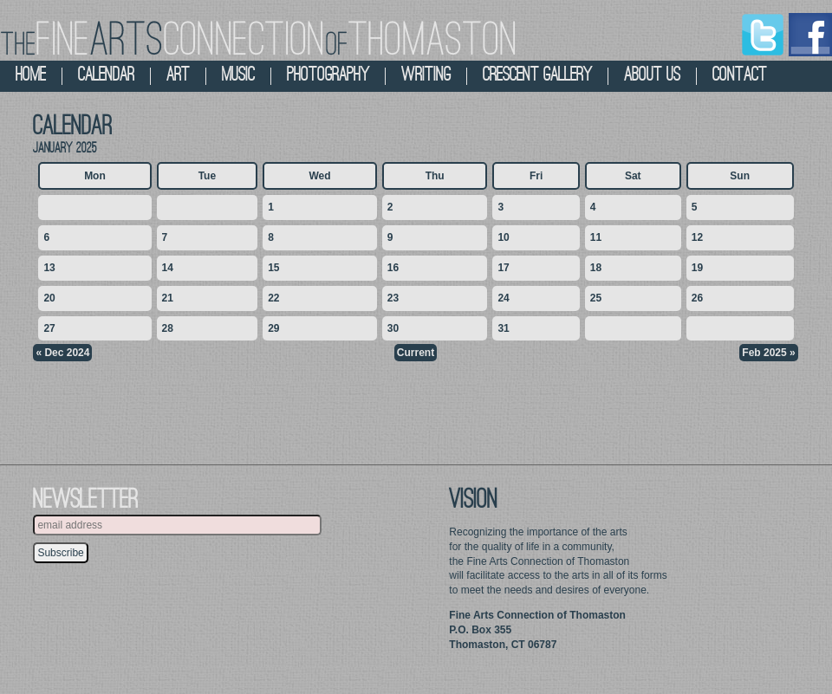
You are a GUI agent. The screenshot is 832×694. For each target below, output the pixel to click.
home (31, 76)
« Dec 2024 (62, 353)
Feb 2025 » (768, 353)
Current (415, 353)
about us (652, 76)
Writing (426, 76)
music (238, 76)
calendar (106, 76)
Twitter (762, 34)
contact (739, 76)
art (178, 76)
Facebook (810, 34)
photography (328, 76)
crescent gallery (537, 76)
